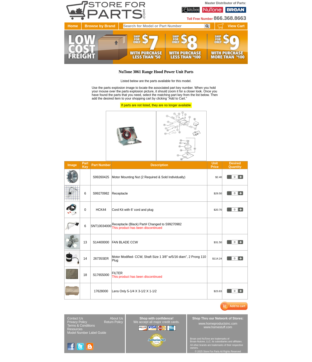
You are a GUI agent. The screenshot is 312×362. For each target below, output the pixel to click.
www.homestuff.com (218, 327)
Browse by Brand (100, 26)
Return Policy (113, 322)
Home (73, 26)
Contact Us (75, 318)
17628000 (101, 291)
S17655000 (101, 275)
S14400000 (101, 242)
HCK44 (101, 209)
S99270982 (101, 193)
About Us (116, 318)
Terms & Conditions (81, 325)
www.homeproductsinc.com (218, 323)
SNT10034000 (101, 226)
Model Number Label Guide (86, 332)
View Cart (230, 26)
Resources (74, 329)
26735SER (101, 258)
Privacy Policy (77, 322)
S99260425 (101, 177)
